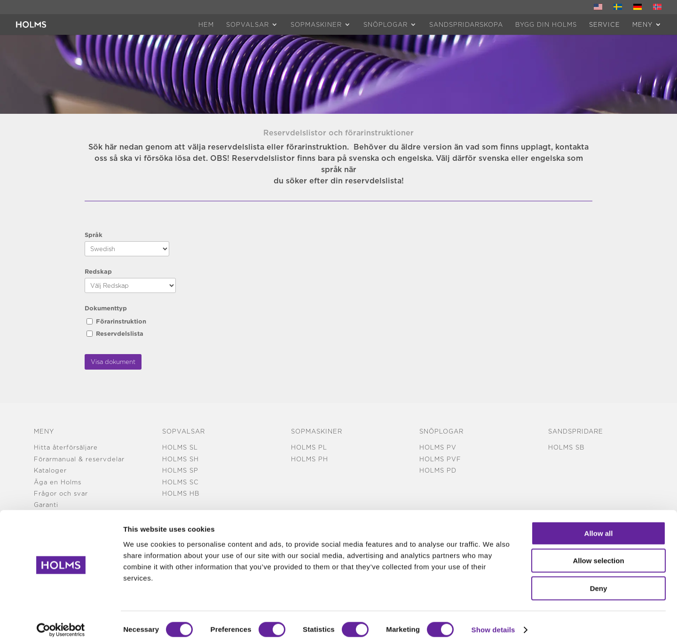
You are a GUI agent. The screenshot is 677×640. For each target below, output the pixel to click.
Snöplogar (385, 24)
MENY (642, 24)
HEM (206, 24)
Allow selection (598, 553)
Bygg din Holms (546, 24)
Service (604, 24)
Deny (598, 580)
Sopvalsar (247, 24)
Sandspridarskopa (466, 24)
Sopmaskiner (316, 24)
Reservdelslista (119, 333)
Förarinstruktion (121, 321)
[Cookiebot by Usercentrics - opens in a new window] (61, 622)
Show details (493, 621)
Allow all (598, 525)
